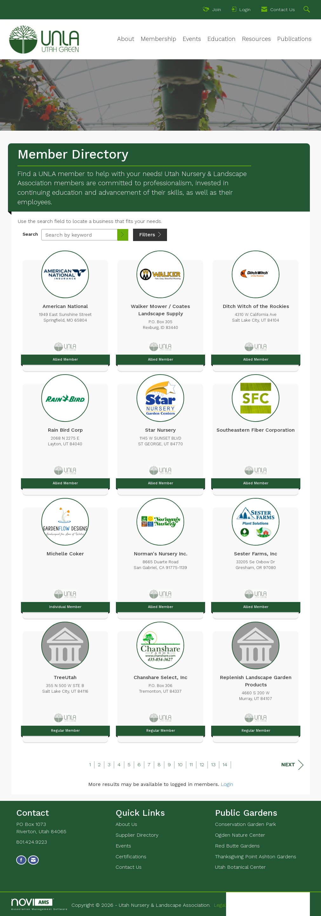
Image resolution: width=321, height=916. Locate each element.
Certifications (131, 857)
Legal (220, 905)
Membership (158, 39)
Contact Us (129, 867)
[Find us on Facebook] (21, 860)
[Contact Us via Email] (33, 860)
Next (292, 765)
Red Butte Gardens (237, 846)
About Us (126, 824)
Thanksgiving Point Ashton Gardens (255, 857)
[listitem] (65, 309)
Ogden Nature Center (240, 835)
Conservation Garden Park (245, 824)
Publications (294, 39)
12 (202, 765)
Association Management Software (39, 904)
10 (180, 765)
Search (30, 234)
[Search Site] (307, 10)
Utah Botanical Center (240, 867)
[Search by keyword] (79, 234)
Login (227, 784)
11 (191, 765)
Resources (256, 39)
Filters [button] (150, 235)
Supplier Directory (137, 835)
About (125, 39)
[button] (122, 235)
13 (213, 765)
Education (221, 39)
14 (225, 765)
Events (192, 39)
